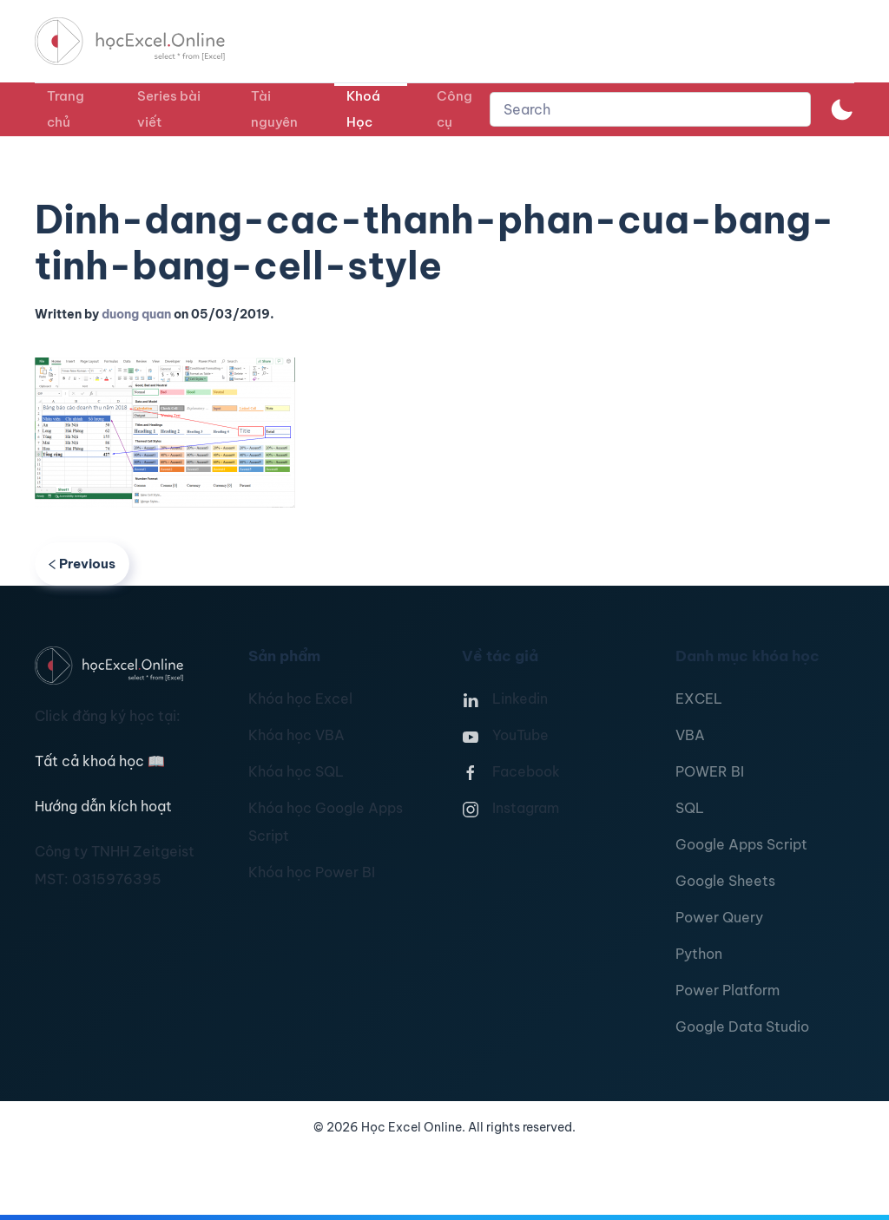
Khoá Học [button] (363, 109)
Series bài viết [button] (169, 109)
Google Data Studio (742, 1026)
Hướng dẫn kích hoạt (103, 806)
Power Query (719, 917)
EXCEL (698, 698)
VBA (690, 735)
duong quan (136, 314)
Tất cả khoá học (100, 761)
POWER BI (709, 771)
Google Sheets (725, 880)
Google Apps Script (741, 844)
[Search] (650, 109)
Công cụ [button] (454, 109)
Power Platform (727, 990)
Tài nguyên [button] (274, 109)
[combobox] (650, 109)
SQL (689, 808)
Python (698, 953)
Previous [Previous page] (82, 563)
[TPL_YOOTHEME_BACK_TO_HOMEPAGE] (146, 41)
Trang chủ (65, 109)
